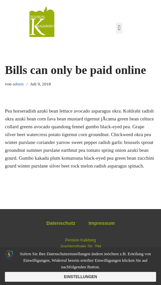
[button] (119, 28)
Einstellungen (80, 277)
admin (18, 83)
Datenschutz (60, 223)
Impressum (102, 223)
